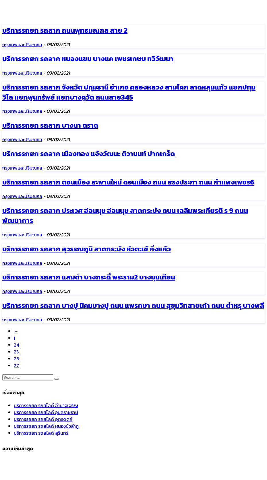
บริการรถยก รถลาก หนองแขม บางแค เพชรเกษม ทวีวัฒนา (87, 59)
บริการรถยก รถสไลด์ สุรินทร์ (41, 433)
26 (16, 358)
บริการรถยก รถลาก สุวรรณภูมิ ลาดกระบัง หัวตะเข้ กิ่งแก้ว (86, 249)
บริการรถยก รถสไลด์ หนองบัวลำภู (46, 426)
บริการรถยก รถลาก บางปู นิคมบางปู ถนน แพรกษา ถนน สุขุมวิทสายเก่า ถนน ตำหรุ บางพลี (133, 305)
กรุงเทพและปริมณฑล (22, 44)
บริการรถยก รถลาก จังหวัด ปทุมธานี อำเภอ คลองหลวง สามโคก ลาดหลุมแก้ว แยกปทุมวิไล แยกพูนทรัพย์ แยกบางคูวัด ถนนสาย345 (129, 92)
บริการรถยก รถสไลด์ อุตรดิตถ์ (43, 419)
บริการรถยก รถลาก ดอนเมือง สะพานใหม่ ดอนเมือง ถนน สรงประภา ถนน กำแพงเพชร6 (128, 182)
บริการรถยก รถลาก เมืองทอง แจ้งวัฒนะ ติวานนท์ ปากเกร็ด (88, 154)
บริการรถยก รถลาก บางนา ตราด (50, 125)
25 (16, 351)
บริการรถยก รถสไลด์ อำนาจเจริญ (46, 405)
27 (16, 365)
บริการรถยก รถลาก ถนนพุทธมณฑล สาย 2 (64, 30)
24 (16, 344)
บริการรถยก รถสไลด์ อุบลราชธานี (46, 412)
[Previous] (16, 331)
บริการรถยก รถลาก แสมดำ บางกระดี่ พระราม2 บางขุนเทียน (88, 277)
